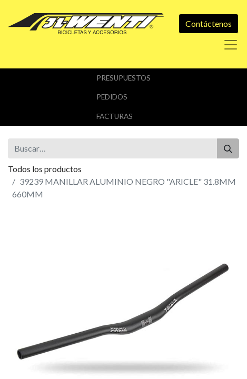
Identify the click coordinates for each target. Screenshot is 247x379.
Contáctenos (208, 23)
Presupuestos (123, 78)
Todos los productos (45, 169)
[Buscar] (228, 148)
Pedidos (111, 97)
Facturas (114, 116)
